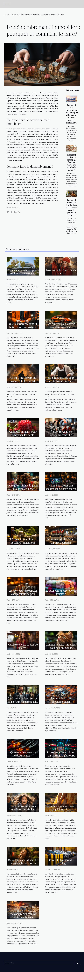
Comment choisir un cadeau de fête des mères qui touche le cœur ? (71, 162)
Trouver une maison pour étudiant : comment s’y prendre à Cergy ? (23, 273)
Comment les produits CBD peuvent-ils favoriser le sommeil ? (23, 863)
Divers (13, 14)
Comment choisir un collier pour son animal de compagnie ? (61, 648)
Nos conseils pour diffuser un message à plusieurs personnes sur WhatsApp (61, 755)
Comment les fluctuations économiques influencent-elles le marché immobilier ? (72, 114)
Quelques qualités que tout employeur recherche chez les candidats (23, 702)
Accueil (6, 14)
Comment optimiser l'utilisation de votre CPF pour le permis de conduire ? (71, 207)
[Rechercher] (39, 963)
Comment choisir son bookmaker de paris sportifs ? (61, 489)
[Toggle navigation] (7, 4)
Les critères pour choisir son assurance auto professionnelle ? (61, 327)
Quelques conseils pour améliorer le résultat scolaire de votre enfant (23, 809)
